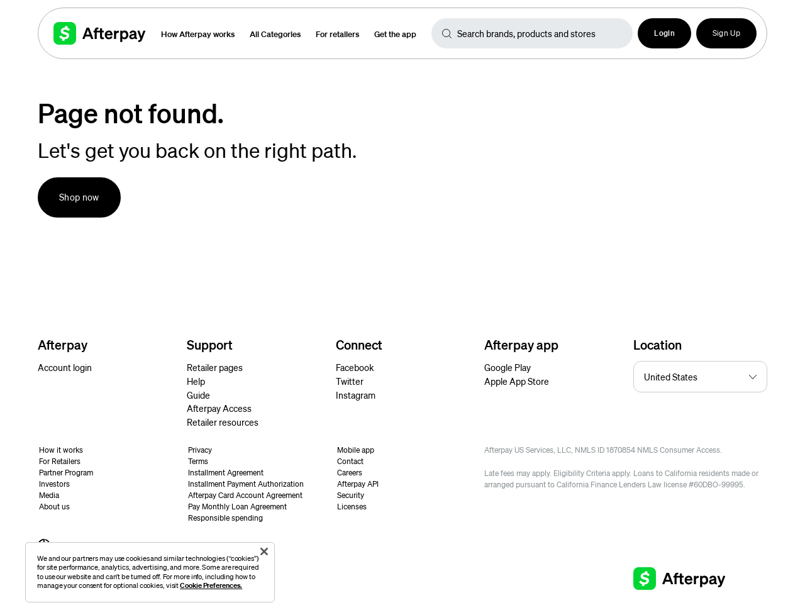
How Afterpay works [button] (198, 33)
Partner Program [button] (66, 472)
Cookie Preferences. (211, 585)
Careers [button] (349, 472)
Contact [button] (350, 461)
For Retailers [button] (59, 461)
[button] (664, 33)
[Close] (264, 551)
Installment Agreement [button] (226, 472)
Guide (198, 395)
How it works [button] (61, 450)
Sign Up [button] (726, 33)
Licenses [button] (352, 506)
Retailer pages (215, 367)
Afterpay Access (219, 408)
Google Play (507, 367)
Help (196, 381)
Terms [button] (198, 461)
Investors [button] (54, 484)
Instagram (355, 395)
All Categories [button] (275, 33)
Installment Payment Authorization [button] (246, 484)
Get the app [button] (395, 33)
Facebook (355, 367)
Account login (65, 367)
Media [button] (49, 495)
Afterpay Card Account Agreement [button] (245, 495)
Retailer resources (222, 422)
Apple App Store (516, 381)
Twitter (350, 381)
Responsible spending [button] (225, 518)
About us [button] (54, 506)
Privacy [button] (200, 450)
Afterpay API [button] (358, 484)
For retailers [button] (337, 33)
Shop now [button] (79, 196)
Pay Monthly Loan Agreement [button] (237, 506)
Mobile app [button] (355, 450)
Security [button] (350, 495)
